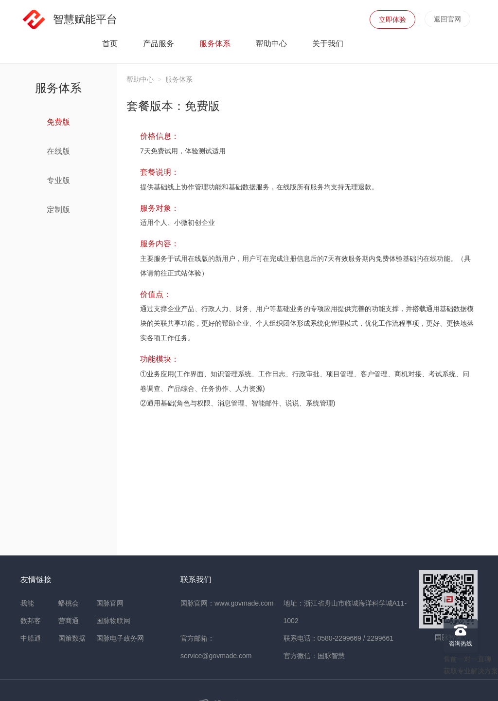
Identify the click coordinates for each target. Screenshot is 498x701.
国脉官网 (110, 603)
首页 (110, 43)
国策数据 (72, 638)
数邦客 (30, 621)
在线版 (71, 151)
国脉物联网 (113, 621)
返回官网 (447, 19)
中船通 (30, 638)
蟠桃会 (68, 603)
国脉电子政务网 (120, 638)
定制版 (71, 209)
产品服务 (158, 43)
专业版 (71, 180)
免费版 (71, 122)
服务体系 (215, 43)
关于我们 (327, 43)
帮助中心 (271, 43)
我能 (27, 603)
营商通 (68, 621)
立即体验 (392, 19)
